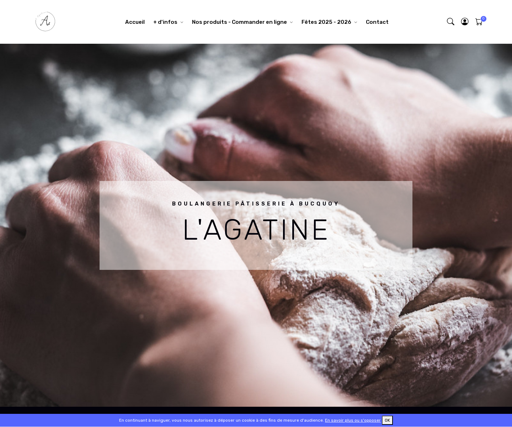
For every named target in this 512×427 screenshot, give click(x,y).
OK (387, 420)
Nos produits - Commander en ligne (239, 22)
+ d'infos (165, 22)
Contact (377, 22)
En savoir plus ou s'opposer (353, 420)
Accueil (135, 22)
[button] (465, 22)
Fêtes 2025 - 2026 (326, 22)
